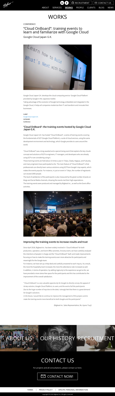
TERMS (30, 390)
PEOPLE (80, 7)
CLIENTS (91, 7)
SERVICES (57, 7)
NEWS (111, 7)
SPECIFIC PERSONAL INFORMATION (73, 390)
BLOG (101, 7)
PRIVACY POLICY (45, 390)
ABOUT (45, 7)
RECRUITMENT (82, 2)
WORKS (69, 7)
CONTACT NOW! (60, 376)
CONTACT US (104, 2)
